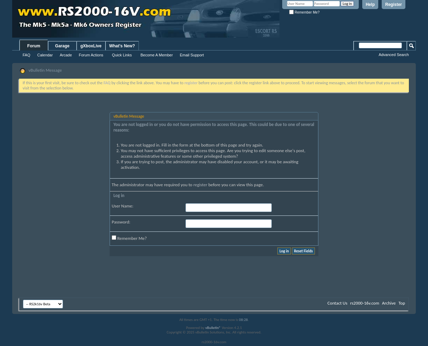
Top (401, 303)
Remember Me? (304, 12)
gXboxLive (91, 46)
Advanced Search (394, 55)
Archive (389, 303)
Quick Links (122, 55)
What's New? (122, 46)
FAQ (26, 55)
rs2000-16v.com (364, 303)
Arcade (66, 55)
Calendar (45, 55)
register (200, 184)
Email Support (192, 55)
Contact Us (337, 303)
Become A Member (157, 55)
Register (393, 4)
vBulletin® (213, 327)
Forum (33, 46)
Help (370, 4)
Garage (62, 46)
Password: (121, 222)
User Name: (122, 206)
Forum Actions (91, 55)
